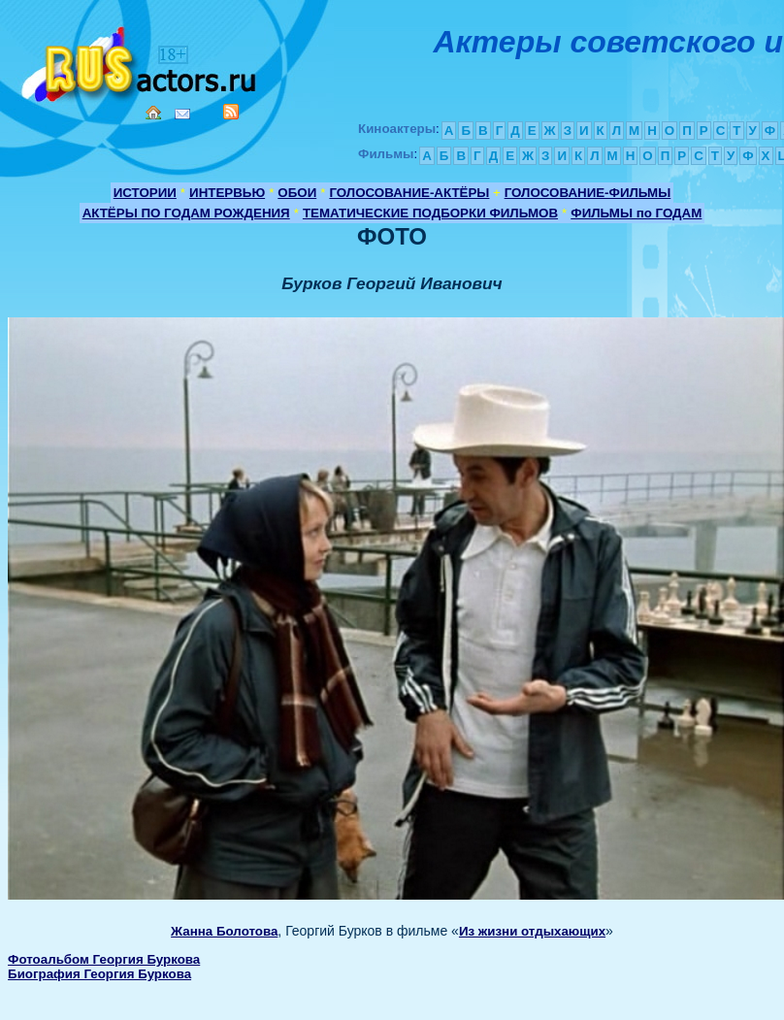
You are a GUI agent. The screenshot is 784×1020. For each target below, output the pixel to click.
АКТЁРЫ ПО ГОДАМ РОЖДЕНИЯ (186, 213)
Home (153, 112)
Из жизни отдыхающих (532, 931)
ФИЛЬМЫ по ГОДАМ (636, 213)
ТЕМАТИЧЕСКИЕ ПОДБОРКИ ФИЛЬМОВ (430, 213)
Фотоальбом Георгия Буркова (104, 959)
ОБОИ (297, 192)
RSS (231, 111)
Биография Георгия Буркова (99, 974)
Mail (182, 114)
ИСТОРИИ (145, 192)
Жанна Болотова (224, 931)
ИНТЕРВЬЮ (227, 192)
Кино (140, 60)
